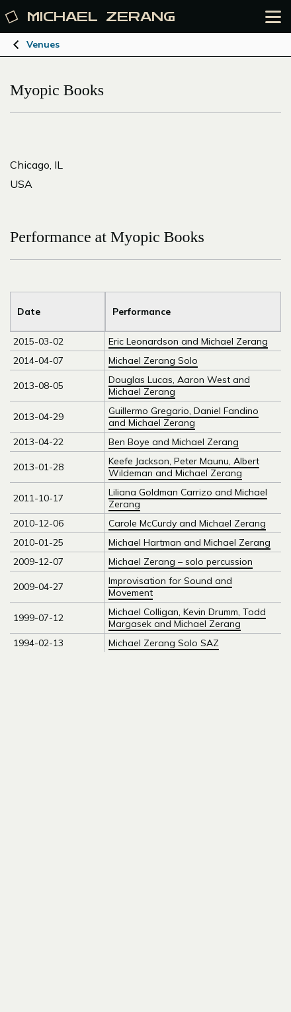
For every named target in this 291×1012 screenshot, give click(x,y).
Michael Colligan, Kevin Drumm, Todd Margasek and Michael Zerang (187, 618)
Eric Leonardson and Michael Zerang (188, 341)
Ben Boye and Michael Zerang (173, 442)
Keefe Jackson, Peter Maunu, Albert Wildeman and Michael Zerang (183, 467)
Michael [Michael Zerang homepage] (91, 16)
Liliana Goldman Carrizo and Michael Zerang (187, 498)
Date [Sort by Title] (28, 311)
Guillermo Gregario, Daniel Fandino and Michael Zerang (183, 417)
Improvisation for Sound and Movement (170, 587)
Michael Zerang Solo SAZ (163, 643)
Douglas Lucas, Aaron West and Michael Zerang (179, 386)
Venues (43, 44)
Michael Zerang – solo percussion (180, 562)
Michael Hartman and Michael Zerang (189, 542)
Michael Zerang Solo (153, 360)
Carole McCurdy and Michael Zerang (187, 523)
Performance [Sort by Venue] (141, 311)
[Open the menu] (273, 16)
